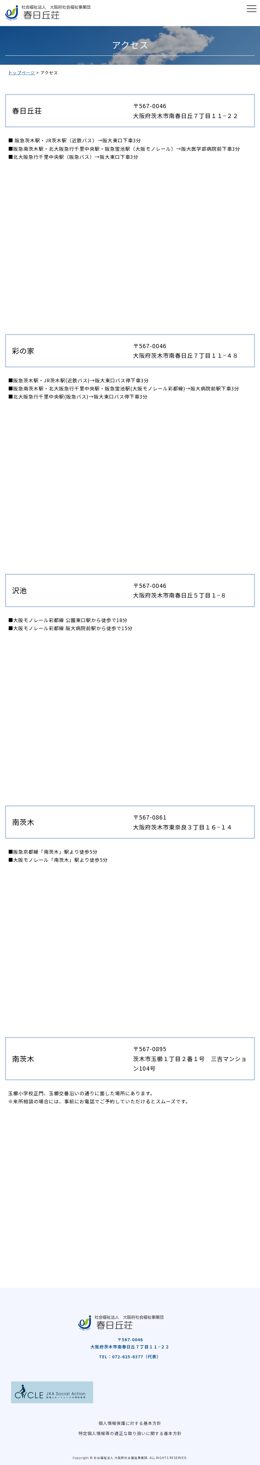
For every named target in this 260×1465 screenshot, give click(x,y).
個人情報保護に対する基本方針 (130, 1423)
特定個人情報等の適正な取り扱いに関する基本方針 (130, 1433)
